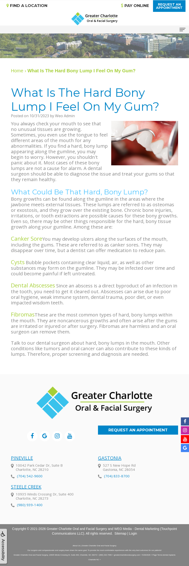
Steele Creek (26, 495)
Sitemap (120, 533)
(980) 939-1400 (29, 513)
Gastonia (109, 466)
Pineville (22, 466)
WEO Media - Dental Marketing (136, 529)
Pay (135, 5)
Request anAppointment (169, 6)
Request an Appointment (138, 430)
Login (133, 533)
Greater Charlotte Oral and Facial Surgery (77, 529)
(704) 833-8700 (117, 484)
